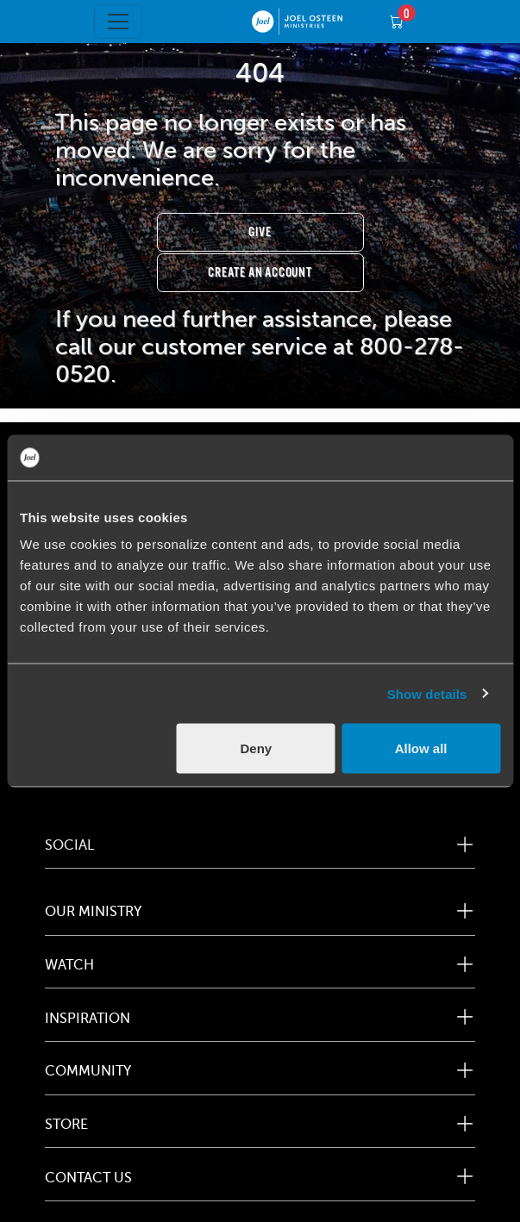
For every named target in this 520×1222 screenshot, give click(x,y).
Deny (256, 748)
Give (259, 232)
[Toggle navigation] (118, 21)
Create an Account (260, 273)
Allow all (421, 748)
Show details (427, 693)
